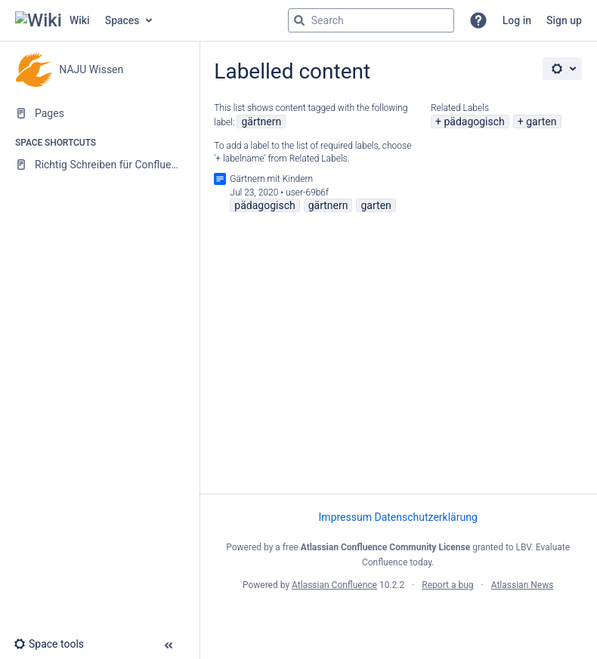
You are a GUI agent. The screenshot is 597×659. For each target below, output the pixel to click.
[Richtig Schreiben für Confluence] (99, 164)
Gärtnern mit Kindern (271, 179)
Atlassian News (522, 585)
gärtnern (261, 121)
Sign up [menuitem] (564, 20)
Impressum (345, 517)
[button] (478, 20)
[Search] (299, 20)
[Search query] (371, 20)
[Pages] (99, 113)
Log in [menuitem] (517, 20)
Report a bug (447, 585)
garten (541, 121)
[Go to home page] (52, 20)
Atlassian (398, 618)
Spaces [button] (122, 20)
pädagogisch (474, 121)
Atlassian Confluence (334, 585)
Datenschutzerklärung (425, 517)
